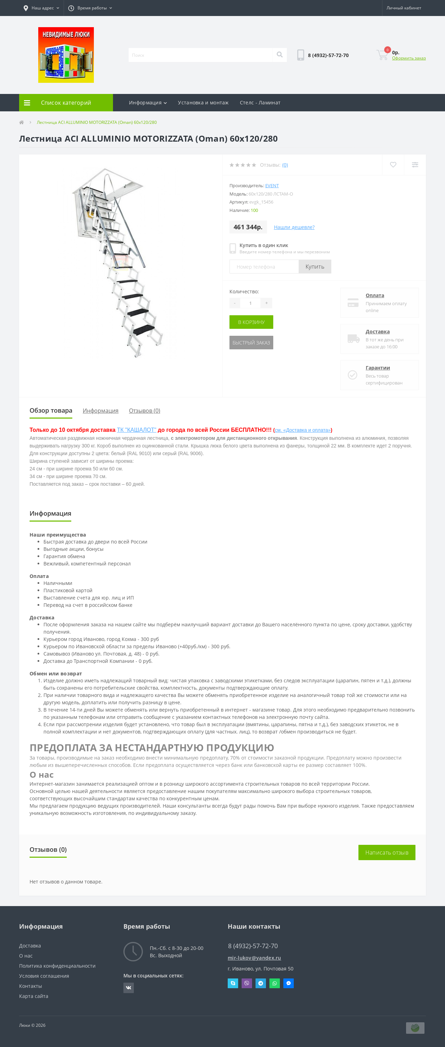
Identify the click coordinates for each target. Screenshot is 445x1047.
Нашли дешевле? (294, 227)
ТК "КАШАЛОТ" (136, 430)
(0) (285, 164)
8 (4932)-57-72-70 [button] (253, 946)
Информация (148, 102)
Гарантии (378, 367)
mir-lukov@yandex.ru (254, 957)
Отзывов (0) (144, 410)
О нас (26, 955)
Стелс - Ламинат (260, 102)
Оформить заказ (409, 58)
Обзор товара (51, 410)
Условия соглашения (44, 976)
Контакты (30, 986)
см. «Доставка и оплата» (303, 430)
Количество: (244, 291)
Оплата (375, 295)
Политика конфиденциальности (57, 965)
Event (272, 185)
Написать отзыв (386, 852)
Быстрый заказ (251, 342)
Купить (315, 266)
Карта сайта (33, 996)
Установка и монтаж (203, 102)
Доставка (378, 331)
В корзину (251, 322)
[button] (41, 8)
